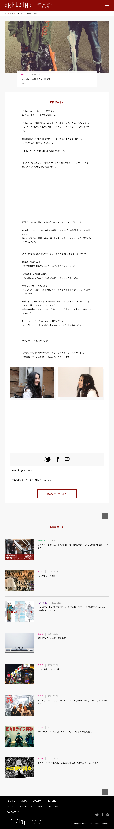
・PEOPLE (10, 801)
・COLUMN (36, 801)
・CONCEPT (36, 807)
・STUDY (22, 801)
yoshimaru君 (22, 470)
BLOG (12, 13)
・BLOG (23, 807)
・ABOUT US (52, 807)
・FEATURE (50, 801)
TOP (6, 13)
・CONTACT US (12, 812)
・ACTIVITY (10, 807)
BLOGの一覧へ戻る (57, 494)
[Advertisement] (57, 194)
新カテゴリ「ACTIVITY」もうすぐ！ (33, 480)
